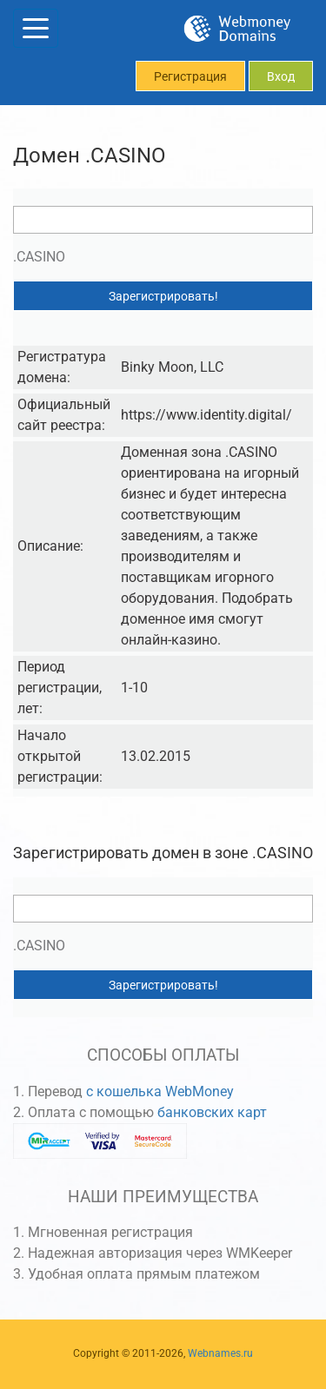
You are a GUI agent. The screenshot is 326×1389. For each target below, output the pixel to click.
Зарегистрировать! (163, 296)
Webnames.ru (220, 1353)
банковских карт (212, 1112)
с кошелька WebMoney (160, 1091)
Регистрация (190, 76)
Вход (281, 76)
